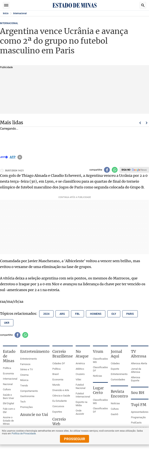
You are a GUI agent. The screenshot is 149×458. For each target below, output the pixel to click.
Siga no (125, 169)
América (80, 363)
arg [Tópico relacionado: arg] (62, 313)
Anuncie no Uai (34, 414)
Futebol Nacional (80, 386)
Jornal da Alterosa (136, 370)
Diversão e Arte (60, 390)
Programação (138, 417)
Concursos (58, 406)
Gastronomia (27, 396)
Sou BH (137, 392)
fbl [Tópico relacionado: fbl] (77, 313)
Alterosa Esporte (135, 379)
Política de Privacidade (24, 433)
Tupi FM (138, 404)
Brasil (55, 374)
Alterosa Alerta (139, 363)
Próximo (146, 123)
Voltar (140, 123)
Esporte (115, 368)
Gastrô (114, 414)
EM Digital (8, 403)
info (19, 157)
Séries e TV (26, 369)
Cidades (115, 363)
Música (24, 380)
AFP (13, 157)
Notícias (97, 375)
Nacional (8, 384)
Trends (24, 385)
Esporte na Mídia (81, 404)
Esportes (57, 411)
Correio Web (59, 421)
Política (7, 368)
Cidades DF (58, 363)
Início (6, 13)
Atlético (80, 368)
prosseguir (74, 439)
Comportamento (29, 390)
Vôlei (78, 379)
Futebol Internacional (83, 395)
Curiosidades (118, 379)
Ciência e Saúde (61, 395)
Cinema (24, 374)
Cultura (7, 389)
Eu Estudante (59, 400)
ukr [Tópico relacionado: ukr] (6, 322)
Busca (142, 5)
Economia (8, 373)
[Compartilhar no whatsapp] (115, 170)
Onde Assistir (80, 412)
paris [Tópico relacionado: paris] (130, 313)
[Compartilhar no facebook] (107, 170)
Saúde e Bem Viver (8, 396)
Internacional (20, 13)
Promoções (26, 407)
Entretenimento (28, 358)
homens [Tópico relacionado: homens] (95, 313)
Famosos (25, 364)
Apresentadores (139, 411)
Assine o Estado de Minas (8, 420)
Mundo (56, 384)
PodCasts (136, 422)
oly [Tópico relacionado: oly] (113, 313)
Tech (23, 401)
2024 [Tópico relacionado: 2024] (46, 313)
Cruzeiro (80, 374)
